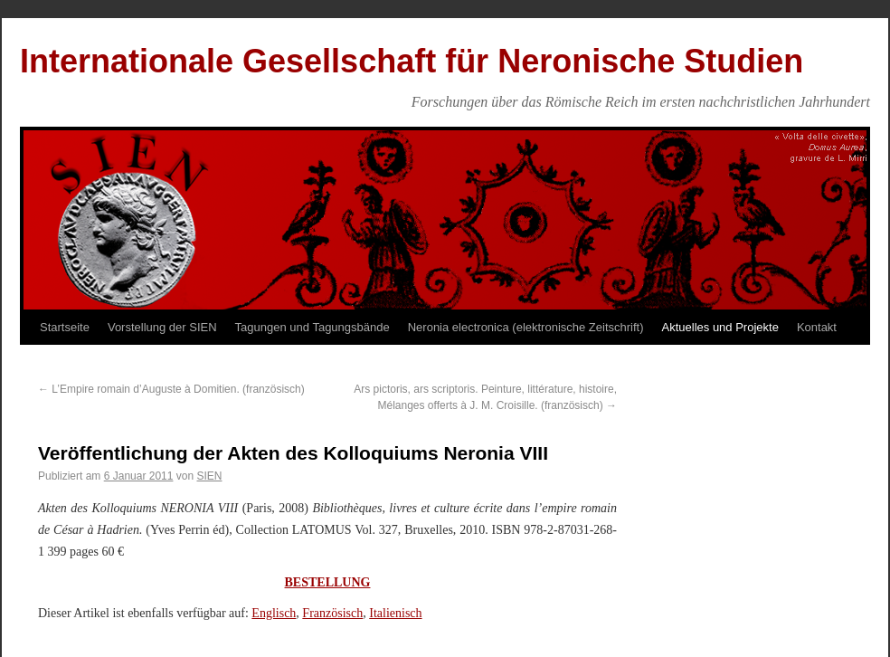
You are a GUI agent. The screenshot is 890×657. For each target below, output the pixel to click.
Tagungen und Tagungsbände (312, 327)
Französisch (332, 613)
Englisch (273, 613)
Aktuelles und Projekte (720, 327)
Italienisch (395, 613)
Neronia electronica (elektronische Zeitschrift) (526, 327)
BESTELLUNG (328, 582)
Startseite (65, 327)
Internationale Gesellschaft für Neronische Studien (411, 61)
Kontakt (817, 327)
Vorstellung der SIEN (162, 327)
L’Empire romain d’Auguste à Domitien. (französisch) (171, 389)
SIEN (209, 476)
